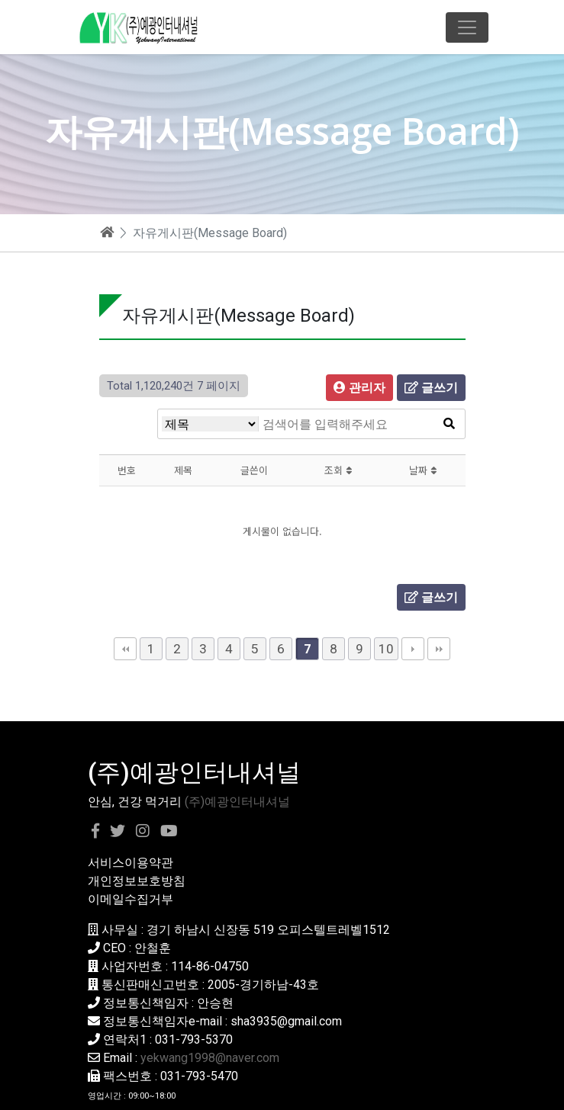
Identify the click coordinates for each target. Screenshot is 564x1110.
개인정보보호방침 (136, 881)
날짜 (423, 470)
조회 (338, 470)
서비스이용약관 (130, 862)
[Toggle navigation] (467, 27)
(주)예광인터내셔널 (237, 801)
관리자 (359, 387)
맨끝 (438, 648)
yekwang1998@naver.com (209, 1058)
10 (386, 648)
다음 (412, 648)
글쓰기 (431, 387)
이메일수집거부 (130, 899)
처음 (125, 648)
